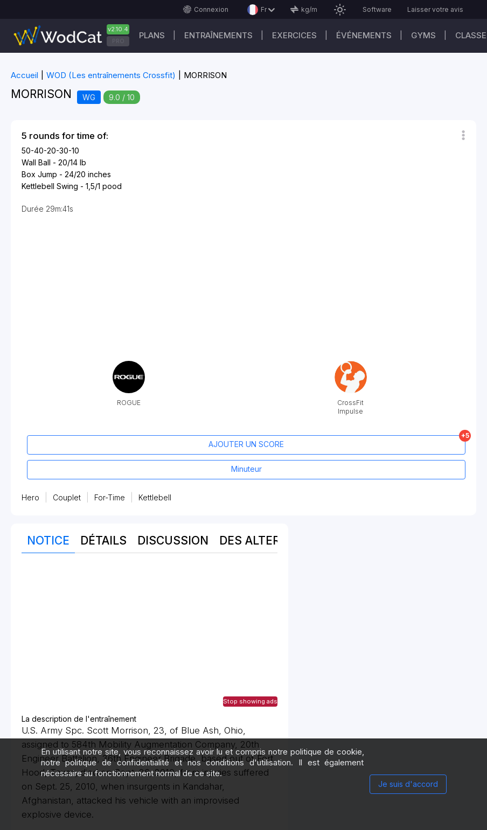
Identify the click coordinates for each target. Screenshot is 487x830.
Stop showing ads (250, 701)
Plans (152, 35)
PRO (118, 41)
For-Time (109, 497)
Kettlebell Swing (50, 186)
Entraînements (218, 35)
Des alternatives (274, 540)
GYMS (423, 35)
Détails (103, 540)
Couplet (67, 497)
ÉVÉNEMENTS (364, 35)
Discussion (172, 540)
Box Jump (39, 174)
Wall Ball (36, 162)
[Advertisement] (149, 639)
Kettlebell (154, 497)
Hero (30, 497)
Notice (48, 540)
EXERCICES (294, 35)
